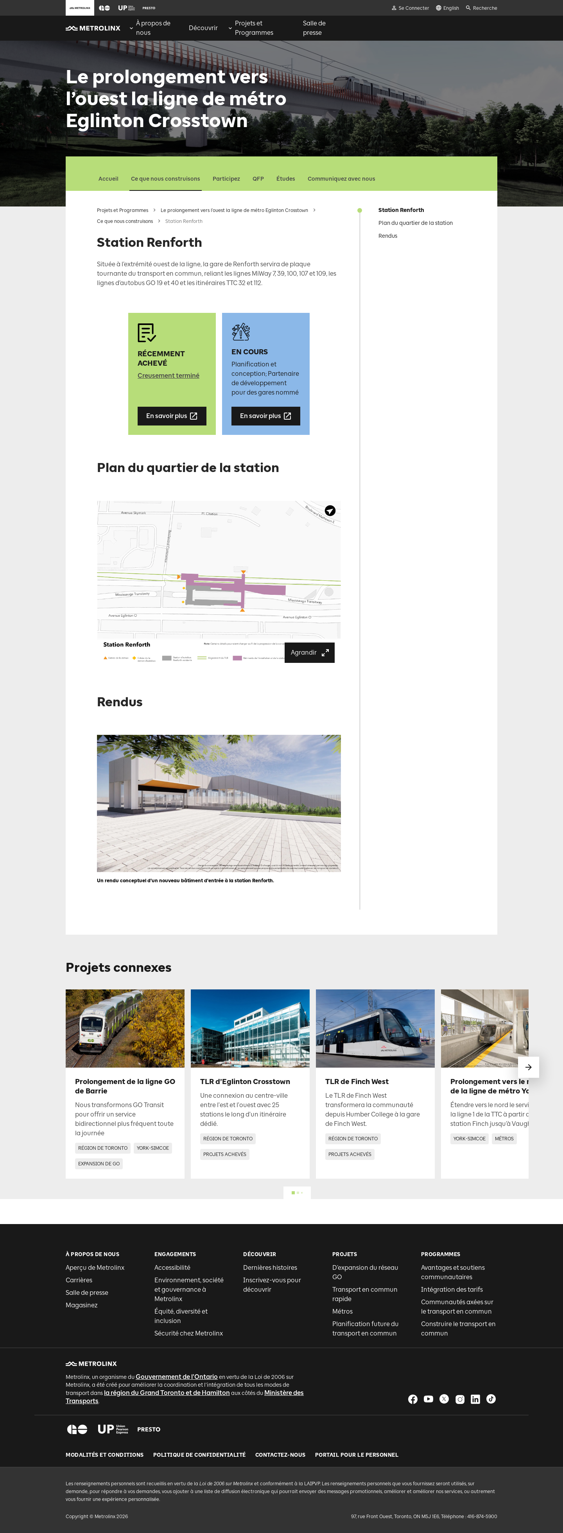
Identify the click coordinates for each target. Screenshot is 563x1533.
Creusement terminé (168, 375)
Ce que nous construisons (165, 179)
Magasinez (82, 1305)
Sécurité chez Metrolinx (188, 1333)
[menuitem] (153, 28)
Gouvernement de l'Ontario (177, 1376)
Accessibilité (172, 1267)
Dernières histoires (270, 1267)
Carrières (79, 1280)
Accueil (108, 179)
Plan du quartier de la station (415, 223)
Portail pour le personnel (357, 1455)
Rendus (387, 236)
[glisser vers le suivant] (528, 1067)
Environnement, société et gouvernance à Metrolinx (189, 1289)
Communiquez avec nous (341, 179)
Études (285, 179)
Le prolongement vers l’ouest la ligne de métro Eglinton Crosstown (234, 210)
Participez (226, 179)
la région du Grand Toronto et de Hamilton (167, 1393)
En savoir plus (172, 416)
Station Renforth (401, 210)
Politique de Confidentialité (199, 1455)
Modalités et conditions (105, 1455)
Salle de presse (87, 1292)
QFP (258, 179)
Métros (342, 1311)
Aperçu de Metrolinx (95, 1267)
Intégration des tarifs (452, 1289)
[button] (104, 8)
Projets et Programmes (122, 210)
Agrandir (310, 652)
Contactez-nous (280, 1455)
